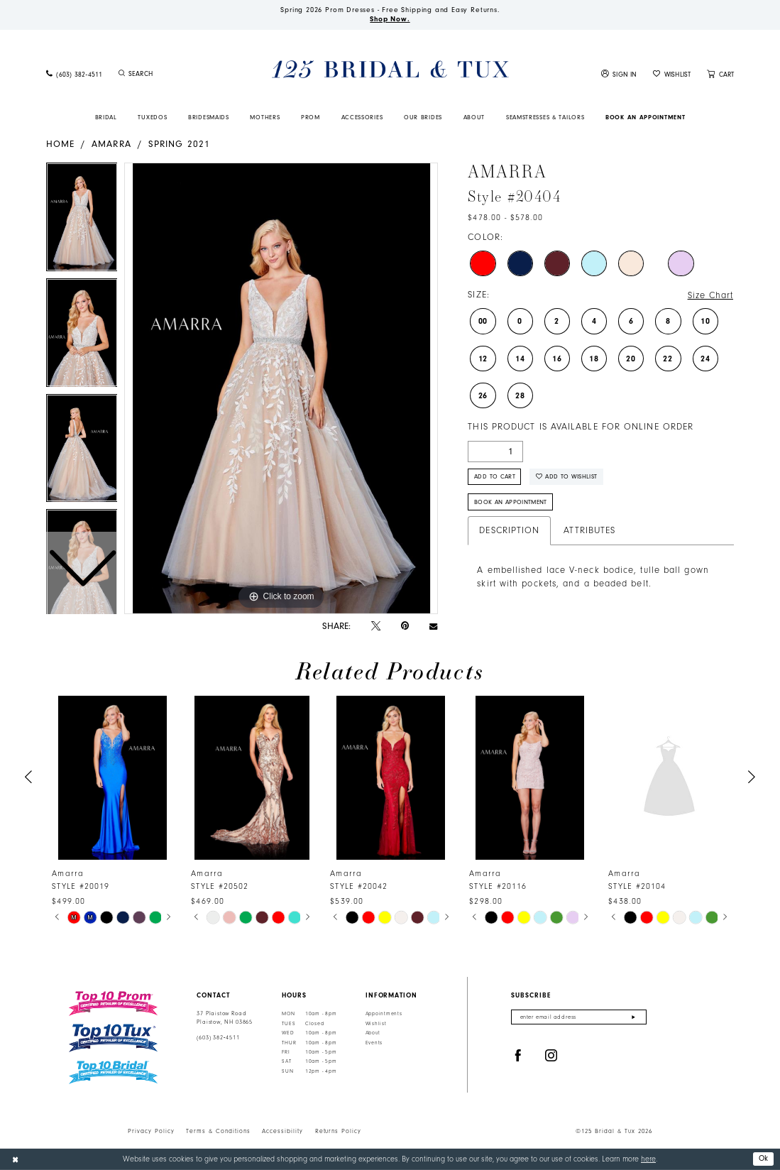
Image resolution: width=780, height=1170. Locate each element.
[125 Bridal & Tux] (390, 69)
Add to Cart (494, 476)
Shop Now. (390, 19)
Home (60, 143)
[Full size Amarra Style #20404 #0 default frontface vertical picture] (281, 388)
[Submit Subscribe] (633, 1017)
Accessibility (282, 1131)
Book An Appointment (510, 501)
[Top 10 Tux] (113, 1038)
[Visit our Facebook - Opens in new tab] (518, 1056)
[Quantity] (495, 451)
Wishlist (376, 1024)
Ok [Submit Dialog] (764, 1158)
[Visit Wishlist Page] (672, 74)
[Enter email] (579, 1017)
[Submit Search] (122, 74)
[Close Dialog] (15, 1159)
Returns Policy (338, 1131)
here (648, 1159)
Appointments (384, 1014)
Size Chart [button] (711, 295)
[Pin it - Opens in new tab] (405, 625)
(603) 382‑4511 (218, 1037)
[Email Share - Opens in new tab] (433, 625)
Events (374, 1043)
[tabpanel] (281, 388)
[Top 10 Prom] (113, 1003)
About (373, 1033)
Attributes (589, 530)
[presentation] (113, 778)
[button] (619, 74)
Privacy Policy (151, 1131)
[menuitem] (74, 74)
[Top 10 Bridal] (113, 1072)
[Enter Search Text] (173, 74)
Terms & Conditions (218, 1131)
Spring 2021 (179, 143)
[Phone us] (74, 74)
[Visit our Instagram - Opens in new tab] (551, 1056)
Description (509, 530)
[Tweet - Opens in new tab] (375, 626)
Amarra (111, 143)
